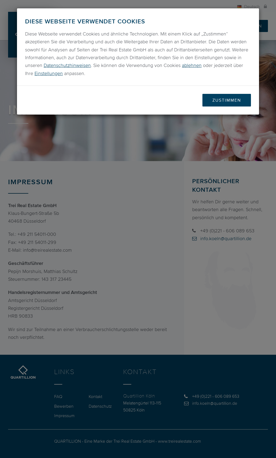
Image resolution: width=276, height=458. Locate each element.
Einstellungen (48, 73)
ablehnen (192, 65)
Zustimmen (226, 100)
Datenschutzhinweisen (67, 65)
